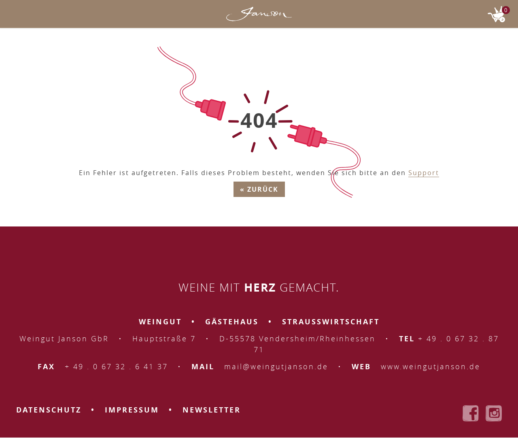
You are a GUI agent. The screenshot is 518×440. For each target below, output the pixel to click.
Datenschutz (48, 410)
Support (423, 172)
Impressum (132, 410)
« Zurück (259, 189)
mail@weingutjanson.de (276, 366)
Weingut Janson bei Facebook (471, 413)
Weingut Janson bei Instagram (494, 413)
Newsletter (212, 410)
